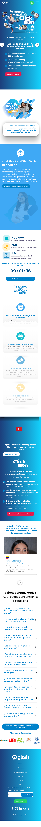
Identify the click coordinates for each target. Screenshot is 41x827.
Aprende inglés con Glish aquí (22, 512)
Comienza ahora (13, 74)
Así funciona (20, 768)
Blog (20, 784)
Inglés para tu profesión (20, 772)
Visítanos (20, 780)
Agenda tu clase (11, 452)
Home (20, 764)
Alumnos (20, 776)
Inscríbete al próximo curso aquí (20, 276)
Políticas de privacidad (20, 815)
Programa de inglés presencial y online (20, 39)
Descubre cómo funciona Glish (16, 184)
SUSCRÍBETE (27, 794)
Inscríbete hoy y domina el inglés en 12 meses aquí (20, 724)
